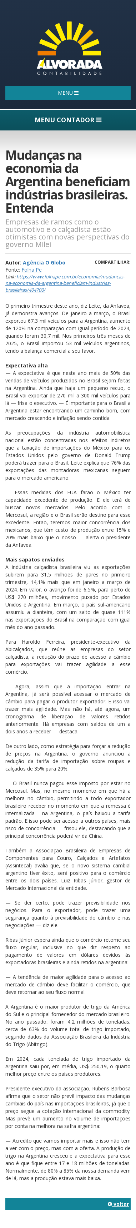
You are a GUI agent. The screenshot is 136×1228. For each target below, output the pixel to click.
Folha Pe (31, 269)
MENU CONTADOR (68, 119)
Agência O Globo (44, 262)
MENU (68, 92)
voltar (118, 1203)
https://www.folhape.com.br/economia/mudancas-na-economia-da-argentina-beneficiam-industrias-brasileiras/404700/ (65, 283)
